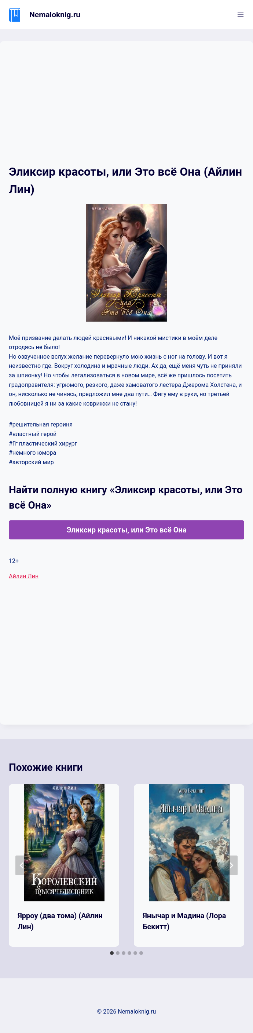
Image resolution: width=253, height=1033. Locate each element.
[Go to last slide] (22, 865)
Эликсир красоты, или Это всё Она (126, 529)
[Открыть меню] (240, 14)
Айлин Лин (23, 576)
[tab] (112, 953)
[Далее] (231, 865)
